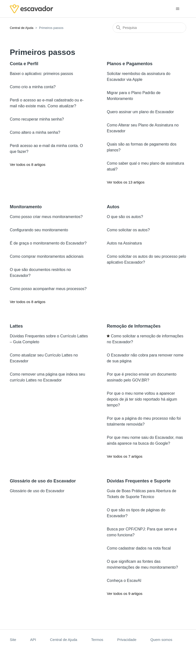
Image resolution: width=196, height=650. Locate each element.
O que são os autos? (125, 217)
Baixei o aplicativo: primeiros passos (41, 74)
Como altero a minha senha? (35, 132)
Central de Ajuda (21, 28)
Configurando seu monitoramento (39, 230)
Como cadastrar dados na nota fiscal (139, 548)
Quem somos (161, 640)
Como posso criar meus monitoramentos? (46, 217)
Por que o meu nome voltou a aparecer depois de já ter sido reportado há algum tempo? (142, 399)
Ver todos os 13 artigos (125, 182)
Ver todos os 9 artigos (124, 593)
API (33, 640)
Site (13, 640)
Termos (97, 640)
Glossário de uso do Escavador (43, 480)
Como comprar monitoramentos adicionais (47, 256)
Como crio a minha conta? (33, 87)
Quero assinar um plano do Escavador (140, 112)
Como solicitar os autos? (128, 230)
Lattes (16, 326)
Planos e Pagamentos (129, 63)
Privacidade (126, 640)
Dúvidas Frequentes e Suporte (138, 480)
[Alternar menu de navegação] (177, 9)
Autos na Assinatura (124, 243)
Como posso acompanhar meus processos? (48, 289)
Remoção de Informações (133, 326)
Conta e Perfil (24, 63)
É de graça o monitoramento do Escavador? (48, 243)
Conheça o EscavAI (124, 580)
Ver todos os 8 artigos (27, 164)
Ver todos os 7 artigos (124, 456)
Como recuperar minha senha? (37, 119)
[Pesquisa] (149, 28)
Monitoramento (26, 206)
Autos (113, 206)
